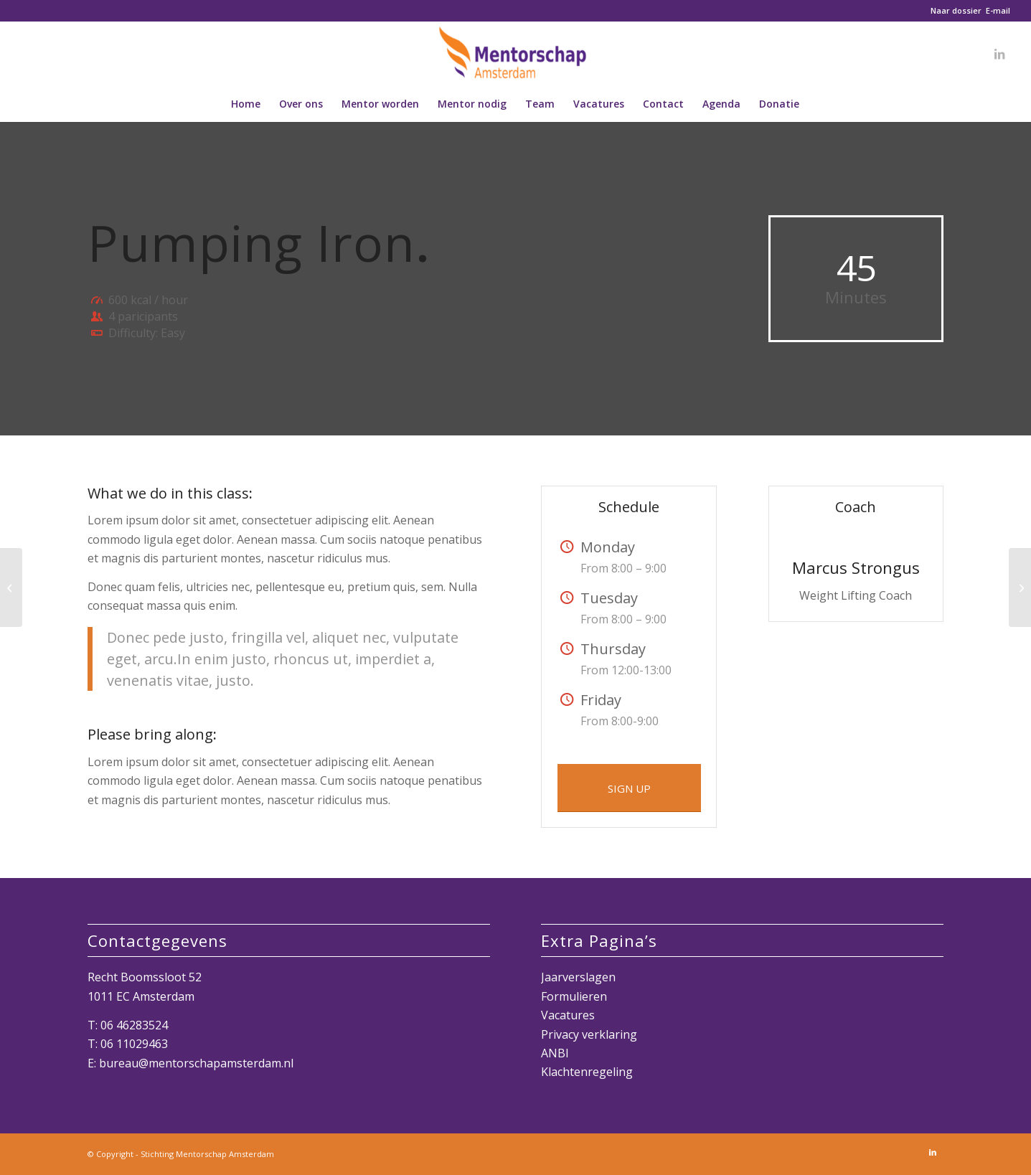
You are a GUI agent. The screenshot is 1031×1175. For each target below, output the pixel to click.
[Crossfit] (11, 587)
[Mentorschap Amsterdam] (516, 54)
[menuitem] (246, 104)
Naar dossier (956, 10)
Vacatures (568, 1015)
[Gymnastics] (1020, 587)
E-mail (998, 10)
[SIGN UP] (629, 788)
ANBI (555, 1053)
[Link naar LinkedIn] (999, 54)
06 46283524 (134, 1025)
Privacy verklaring (589, 1034)
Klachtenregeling (587, 1072)
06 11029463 (134, 1044)
